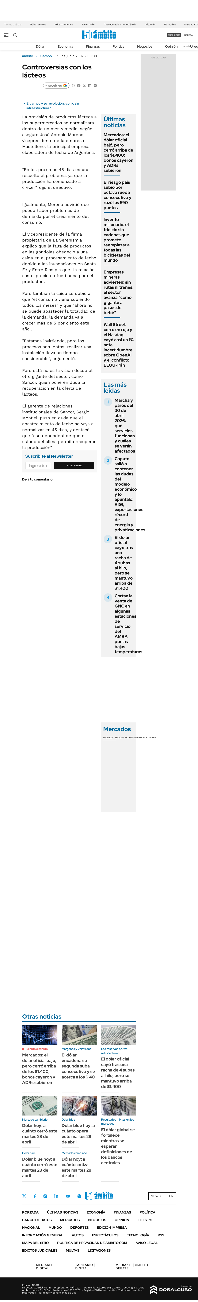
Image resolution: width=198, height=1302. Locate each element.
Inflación (150, 24)
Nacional (31, 1227)
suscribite (174, 35)
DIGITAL (45, 1266)
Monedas (109, 737)
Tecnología (138, 1235)
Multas (72, 1250)
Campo (46, 56)
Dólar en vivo (38, 24)
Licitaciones (99, 1250)
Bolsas (121, 737)
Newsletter (188, 46)
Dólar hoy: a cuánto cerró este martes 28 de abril (39, 1134)
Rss (161, 1235)
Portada (30, 1212)
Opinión (171, 46)
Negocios (144, 46)
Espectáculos (105, 1235)
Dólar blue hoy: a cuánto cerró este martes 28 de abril (39, 1167)
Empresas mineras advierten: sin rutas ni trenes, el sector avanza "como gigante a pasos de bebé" (118, 292)
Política (119, 46)
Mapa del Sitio (35, 1243)
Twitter (24, 1196)
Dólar (40, 46)
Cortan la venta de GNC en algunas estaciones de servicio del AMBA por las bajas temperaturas (128, 623)
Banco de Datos (37, 1220)
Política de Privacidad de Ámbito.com (92, 1243)
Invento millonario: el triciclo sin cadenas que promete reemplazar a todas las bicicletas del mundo (117, 240)
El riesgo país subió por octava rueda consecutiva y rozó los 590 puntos (118, 194)
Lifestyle (147, 1220)
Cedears (150, 737)
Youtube (68, 1196)
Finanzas (93, 46)
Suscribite (74, 465)
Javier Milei (88, 24)
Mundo (55, 1227)
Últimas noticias (62, 1212)
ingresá (188, 35)
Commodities (135, 737)
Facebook (35, 1196)
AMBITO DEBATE (131, 1266)
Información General (42, 1235)
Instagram (45, 1196)
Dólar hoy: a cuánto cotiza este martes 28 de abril (76, 1167)
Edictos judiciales (39, 1250)
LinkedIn (56, 1196)
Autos (78, 1235)
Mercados (170, 24)
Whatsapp (79, 1196)
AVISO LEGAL (147, 1243)
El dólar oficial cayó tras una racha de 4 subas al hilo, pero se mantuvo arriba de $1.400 (124, 563)
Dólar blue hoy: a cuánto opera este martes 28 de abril (78, 1134)
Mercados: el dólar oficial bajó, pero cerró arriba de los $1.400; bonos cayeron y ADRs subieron (118, 152)
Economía (65, 46)
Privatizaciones (63, 24)
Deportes (79, 1227)
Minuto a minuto (37, 1049)
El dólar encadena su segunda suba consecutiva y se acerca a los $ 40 (78, 1066)
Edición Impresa (112, 1227)
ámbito (27, 56)
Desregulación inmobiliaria (120, 24)
